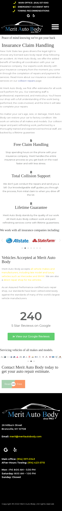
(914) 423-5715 (36, 462)
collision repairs (26, 80)
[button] (55, 27)
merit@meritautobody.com (25, 436)
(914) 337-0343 (26, 459)
